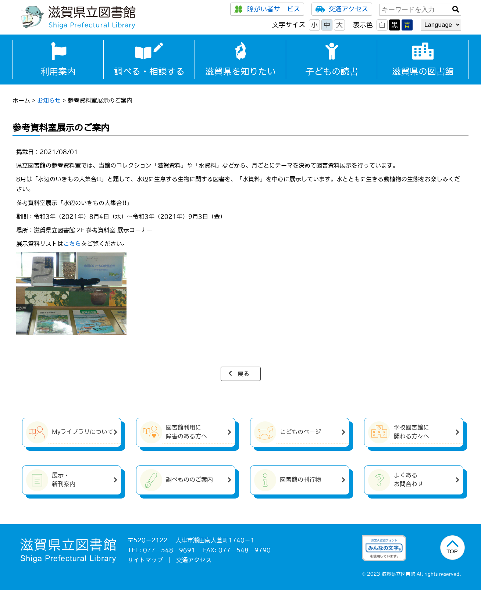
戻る (243, 374)
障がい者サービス (267, 9)
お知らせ (49, 100)
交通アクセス (342, 9)
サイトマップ (145, 560)
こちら (72, 244)
